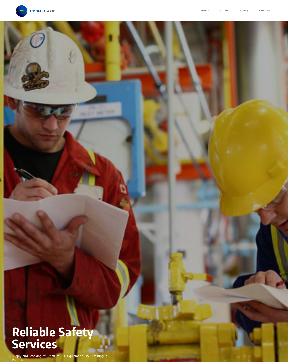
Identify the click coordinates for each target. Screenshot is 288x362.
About (224, 10)
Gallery (244, 10)
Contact (264, 10)
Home (205, 10)
